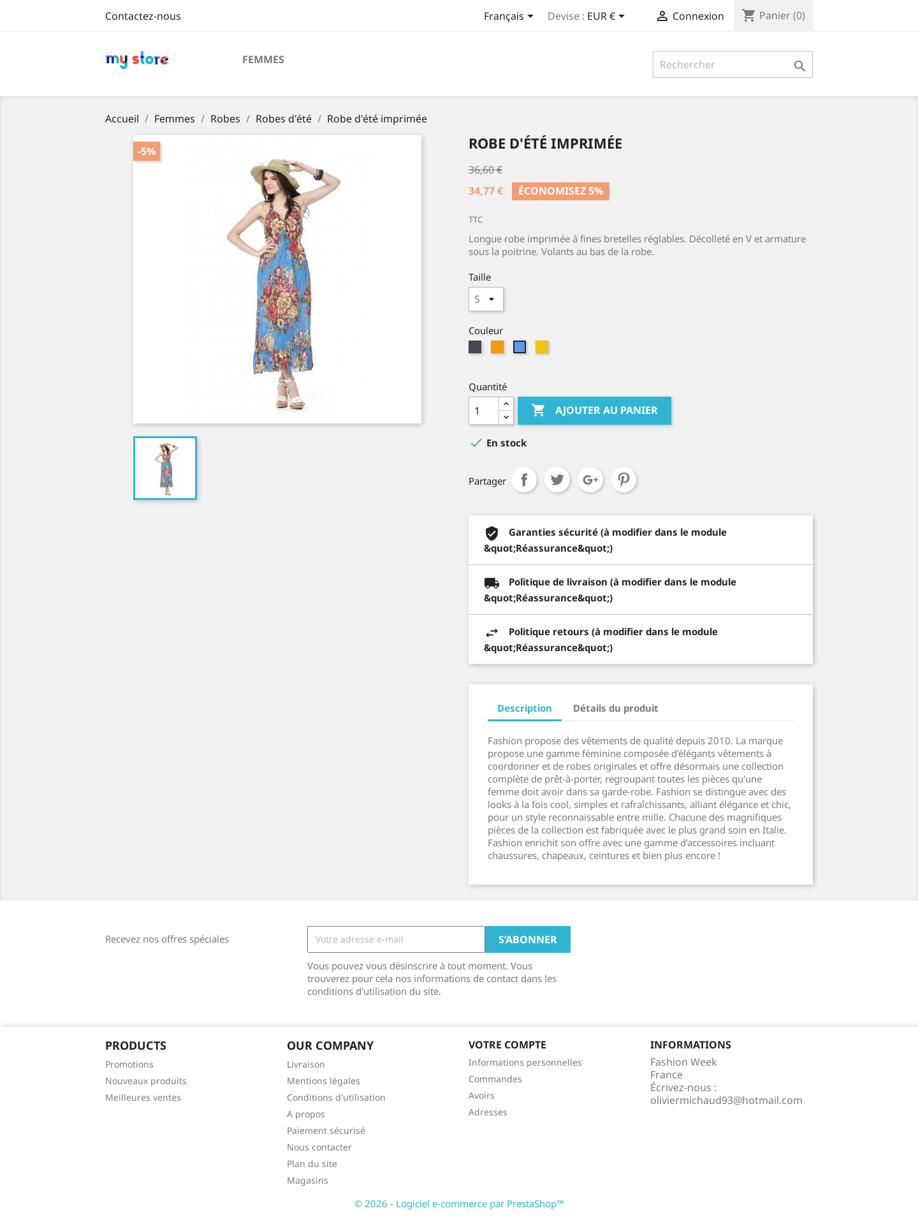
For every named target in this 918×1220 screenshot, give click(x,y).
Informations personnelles (525, 1062)
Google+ (590, 479)
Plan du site (312, 1164)
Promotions (129, 1064)
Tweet (557, 479)
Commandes (495, 1079)
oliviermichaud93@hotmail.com (726, 1100)
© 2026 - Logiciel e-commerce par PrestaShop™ (459, 1203)
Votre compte (507, 1045)
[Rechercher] (733, 64)
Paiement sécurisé (326, 1130)
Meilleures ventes (143, 1097)
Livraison (306, 1064)
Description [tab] (524, 708)
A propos (306, 1114)
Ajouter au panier (594, 410)
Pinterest (623, 479)
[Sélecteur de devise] (608, 17)
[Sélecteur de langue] (511, 17)
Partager (524, 479)
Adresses (488, 1112)
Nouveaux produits (146, 1081)
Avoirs (482, 1095)
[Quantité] (484, 411)
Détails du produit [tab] (616, 708)
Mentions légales (323, 1081)
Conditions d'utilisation (336, 1097)
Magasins (307, 1180)
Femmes (263, 59)
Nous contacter (319, 1147)
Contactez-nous (143, 16)
